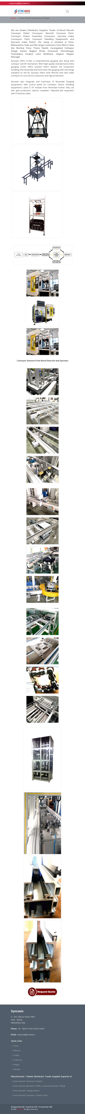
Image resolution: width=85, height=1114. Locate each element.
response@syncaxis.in (19, 3)
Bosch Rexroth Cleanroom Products (27, 1081)
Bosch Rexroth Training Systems (26, 1091)
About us (17, 1050)
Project (16, 1055)
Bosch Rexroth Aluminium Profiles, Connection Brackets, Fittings (39, 1086)
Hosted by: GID (31, 1107)
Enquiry (16, 1064)
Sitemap (16, 1069)
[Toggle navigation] (67, 11)
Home (13, 18)
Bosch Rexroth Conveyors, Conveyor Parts (30, 1095)
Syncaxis (20, 1109)
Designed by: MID (18, 1107)
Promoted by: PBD (45, 1107)
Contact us (17, 1060)
